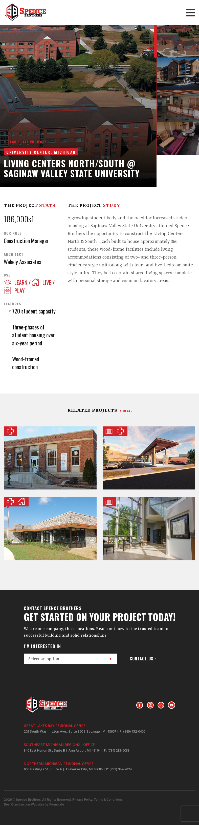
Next (147, 43)
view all (126, 410)
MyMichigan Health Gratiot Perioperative (149, 458)
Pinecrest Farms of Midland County (50, 528)
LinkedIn (161, 705)
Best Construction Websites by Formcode (34, 804)
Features (12, 303)
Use (7, 275)
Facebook (140, 705)
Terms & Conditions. (108, 800)
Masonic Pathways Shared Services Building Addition (149, 528)
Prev (147, 33)
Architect (14, 254)
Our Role (12, 233)
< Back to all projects (25, 141)
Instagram (150, 705)
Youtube (171, 705)
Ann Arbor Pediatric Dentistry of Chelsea (50, 458)
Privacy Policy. (82, 800)
